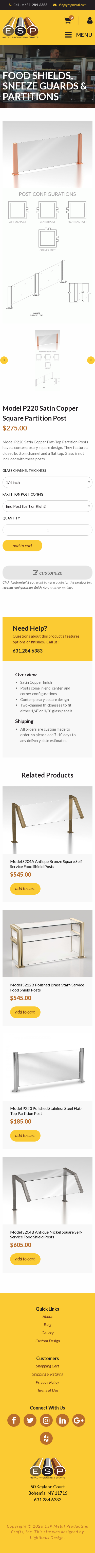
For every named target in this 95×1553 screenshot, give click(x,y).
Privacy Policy (47, 1382)
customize (47, 572)
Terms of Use (47, 1390)
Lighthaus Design (47, 1537)
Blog (47, 1324)
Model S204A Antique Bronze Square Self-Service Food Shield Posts (47, 864)
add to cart (22, 545)
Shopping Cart (47, 1365)
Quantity (11, 518)
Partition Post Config (23, 494)
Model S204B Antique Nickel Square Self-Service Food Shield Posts (46, 1234)
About (47, 1316)
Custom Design (47, 1340)
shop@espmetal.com (72, 5)
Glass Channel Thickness (24, 470)
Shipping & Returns (47, 1373)
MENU (78, 35)
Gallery (48, 1332)
